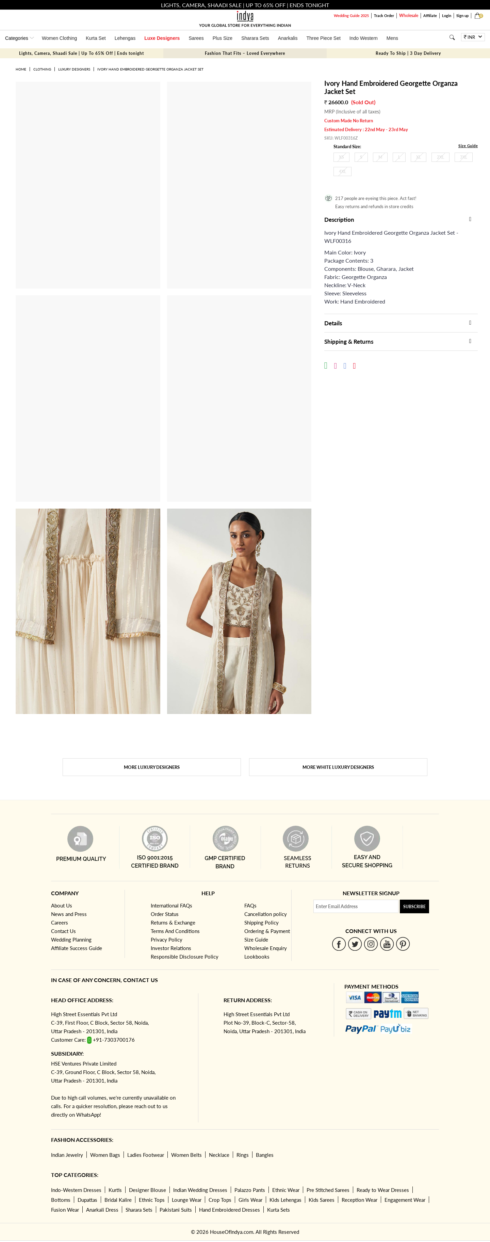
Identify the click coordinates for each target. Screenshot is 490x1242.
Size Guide (468, 145)
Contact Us (63, 931)
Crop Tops (220, 1200)
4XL (342, 171)
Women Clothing (59, 38)
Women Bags (105, 1155)
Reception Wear (359, 1200)
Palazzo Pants (249, 1190)
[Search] (452, 37)
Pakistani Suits (176, 1210)
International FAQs (171, 905)
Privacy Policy (166, 939)
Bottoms (60, 1200)
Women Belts (186, 1155)
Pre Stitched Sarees (328, 1190)
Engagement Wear (405, 1200)
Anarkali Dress (102, 1210)
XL (418, 157)
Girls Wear (250, 1200)
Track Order (384, 15)
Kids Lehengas (285, 1200)
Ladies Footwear (145, 1155)
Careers (59, 922)
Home (21, 69)
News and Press (69, 914)
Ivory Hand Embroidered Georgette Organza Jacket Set (150, 69)
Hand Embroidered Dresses (229, 1210)
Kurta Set (95, 38)
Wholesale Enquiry (265, 948)
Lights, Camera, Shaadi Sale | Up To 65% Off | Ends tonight (81, 53)
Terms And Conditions (175, 931)
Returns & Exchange (173, 922)
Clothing (42, 69)
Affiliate (430, 15)
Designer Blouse (147, 1190)
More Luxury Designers (152, 767)
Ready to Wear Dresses (383, 1190)
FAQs (250, 905)
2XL (440, 157)
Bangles (265, 1155)
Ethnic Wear (285, 1190)
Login (446, 15)
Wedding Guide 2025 (351, 15)
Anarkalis (288, 38)
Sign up (462, 15)
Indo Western (363, 38)
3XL (463, 157)
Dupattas (87, 1200)
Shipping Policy (261, 922)
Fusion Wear (65, 1210)
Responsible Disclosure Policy (184, 956)
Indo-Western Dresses (76, 1190)
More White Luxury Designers (338, 767)
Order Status (165, 914)
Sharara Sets (255, 38)
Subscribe (414, 906)
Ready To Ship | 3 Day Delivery (408, 53)
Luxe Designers (162, 38)
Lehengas (125, 38)
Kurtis (115, 1190)
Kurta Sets (278, 1210)
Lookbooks (257, 956)
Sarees (196, 38)
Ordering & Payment (267, 931)
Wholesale (408, 15)
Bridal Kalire (118, 1200)
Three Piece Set (323, 38)
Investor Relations (171, 948)
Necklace (219, 1155)
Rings (242, 1155)
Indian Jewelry (67, 1155)
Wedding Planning (71, 939)
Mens (392, 38)
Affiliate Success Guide (76, 948)
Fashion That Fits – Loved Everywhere (245, 53)
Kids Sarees (321, 1200)
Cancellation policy (265, 914)
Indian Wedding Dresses (200, 1190)
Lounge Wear (186, 1200)
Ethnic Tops (152, 1200)
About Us (61, 905)
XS (341, 157)
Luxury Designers (74, 69)
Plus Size (222, 38)
